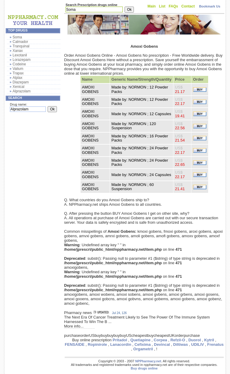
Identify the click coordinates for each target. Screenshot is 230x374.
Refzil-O (177, 340)
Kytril (209, 340)
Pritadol (120, 340)
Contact (188, 6)
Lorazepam (22, 60)
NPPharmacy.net (148, 361)
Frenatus (215, 344)
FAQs (173, 6)
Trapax (18, 73)
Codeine (19, 64)
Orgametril (143, 349)
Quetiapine (140, 340)
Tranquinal (21, 46)
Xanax (18, 51)
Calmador (20, 42)
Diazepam (21, 82)
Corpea (160, 340)
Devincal (162, 344)
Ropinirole (97, 344)
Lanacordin (120, 344)
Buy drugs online (144, 368)
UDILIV (197, 344)
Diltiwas (180, 344)
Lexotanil (20, 55)
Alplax (17, 78)
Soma (17, 37)
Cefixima (142, 344)
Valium (18, 69)
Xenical (18, 87)
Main (152, 6)
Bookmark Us (209, 6)
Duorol (194, 340)
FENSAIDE (74, 344)
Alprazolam (22, 91)
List (162, 6)
